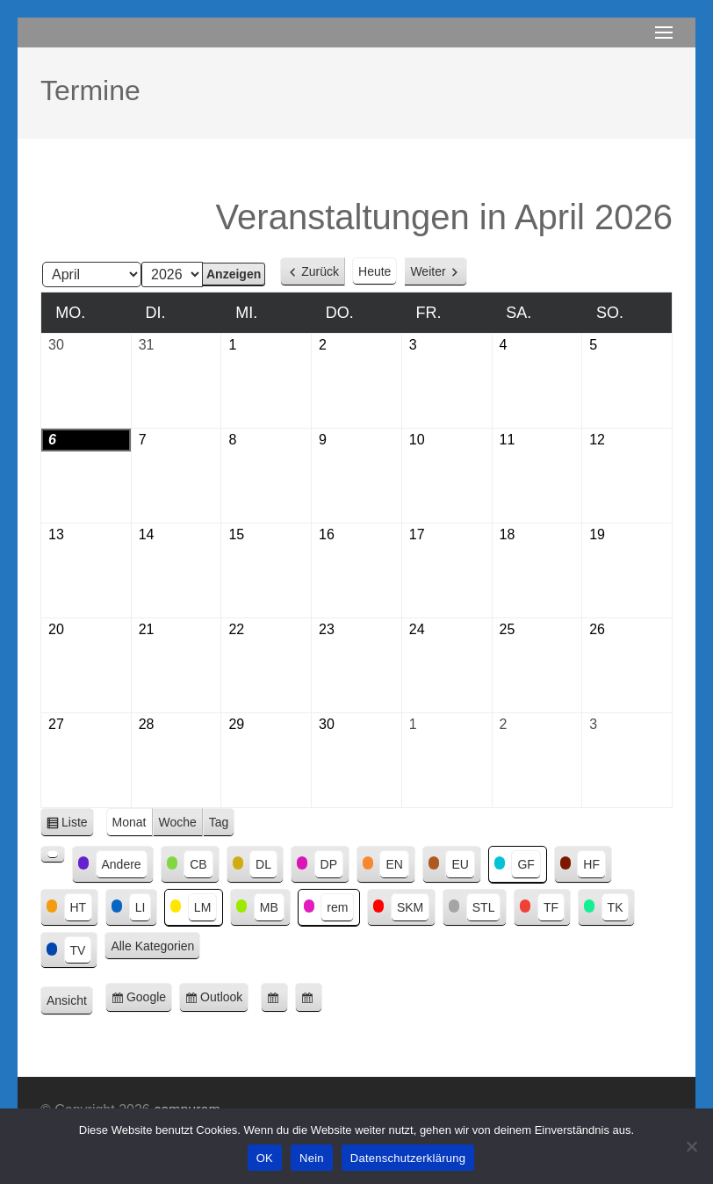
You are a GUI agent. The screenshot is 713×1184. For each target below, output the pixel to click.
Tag (219, 822)
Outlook (224, 1000)
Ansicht (70, 1001)
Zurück (320, 271)
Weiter (427, 271)
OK (264, 1158)
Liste (77, 825)
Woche (178, 822)
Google (149, 1000)
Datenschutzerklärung (407, 1158)
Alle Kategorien (152, 946)
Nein (311, 1158)
